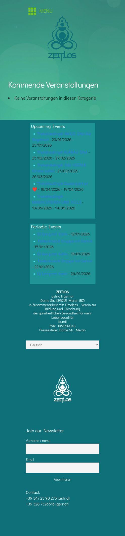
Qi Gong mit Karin (52, 233)
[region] (62, 39)
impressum (35, 523)
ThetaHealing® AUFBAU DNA (62, 152)
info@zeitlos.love (40, 515)
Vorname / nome (38, 440)
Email (30, 459)
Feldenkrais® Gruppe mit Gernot (65, 241)
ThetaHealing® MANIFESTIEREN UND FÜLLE (56, 199)
